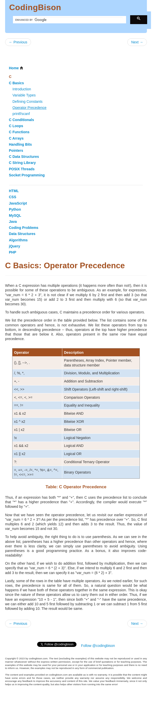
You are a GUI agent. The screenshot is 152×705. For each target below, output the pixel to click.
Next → (137, 42)
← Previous (18, 42)
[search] (69, 19)
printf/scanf (21, 114)
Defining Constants (27, 101)
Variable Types (24, 95)
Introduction (21, 89)
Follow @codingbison (98, 646)
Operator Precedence (29, 108)
